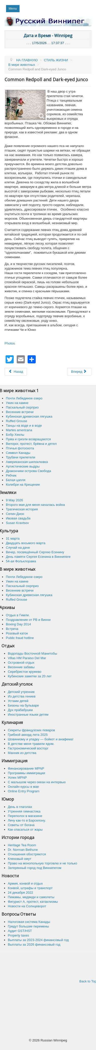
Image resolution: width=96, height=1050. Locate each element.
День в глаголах (20, 807)
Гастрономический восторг (28, 748)
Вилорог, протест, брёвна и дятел (31, 444)
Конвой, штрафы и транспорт (30, 888)
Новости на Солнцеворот (27, 906)
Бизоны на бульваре (23, 705)
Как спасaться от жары (25, 829)
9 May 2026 (14, 500)
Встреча (12, 629)
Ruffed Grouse (16, 421)
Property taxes (18, 935)
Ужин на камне (17, 403)
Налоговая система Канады (29, 922)
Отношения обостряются (27, 854)
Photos (10, 343)
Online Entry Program (24, 791)
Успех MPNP (17, 777)
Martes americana (19, 430)
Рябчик (11, 475)
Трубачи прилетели (20, 457)
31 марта (13, 538)
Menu (13, 8)
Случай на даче (18, 547)
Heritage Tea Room (22, 845)
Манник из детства (22, 753)
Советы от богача (21, 825)
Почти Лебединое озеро (24, 398)
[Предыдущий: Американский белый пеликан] (16, 371)
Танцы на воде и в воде (24, 425)
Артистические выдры (23, 466)
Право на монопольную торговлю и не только (42, 863)
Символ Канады (18, 453)
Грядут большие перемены (28, 926)
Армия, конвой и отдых (25, 883)
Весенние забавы (21, 667)
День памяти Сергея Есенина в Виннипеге (38, 557)
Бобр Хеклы (15, 434)
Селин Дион (15, 514)
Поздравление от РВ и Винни (28, 620)
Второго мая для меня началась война (35, 505)
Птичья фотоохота (20, 448)
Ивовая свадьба (18, 518)
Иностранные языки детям (28, 714)
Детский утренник (21, 692)
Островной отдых (21, 662)
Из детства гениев (21, 696)
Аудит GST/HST (20, 931)
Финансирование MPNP (26, 768)
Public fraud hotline (20, 638)
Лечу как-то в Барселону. (27, 820)
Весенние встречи (19, 412)
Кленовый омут (19, 859)
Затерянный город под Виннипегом (34, 868)
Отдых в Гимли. (18, 615)
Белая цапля (15, 480)
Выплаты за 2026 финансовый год (34, 944)
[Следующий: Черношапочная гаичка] (79, 371)
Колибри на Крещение (23, 484)
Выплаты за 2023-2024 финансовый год (38, 940)
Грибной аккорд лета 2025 (28, 735)
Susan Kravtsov (17, 523)
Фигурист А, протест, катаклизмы (33, 901)
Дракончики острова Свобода (28, 471)
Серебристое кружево (25, 672)
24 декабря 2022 (20, 892)
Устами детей (18, 701)
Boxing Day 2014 (18, 624)
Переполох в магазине (25, 816)
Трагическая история (22, 509)
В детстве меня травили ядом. (31, 744)
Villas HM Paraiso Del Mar (27, 658)
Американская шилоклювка (27, 462)
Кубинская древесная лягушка (29, 416)
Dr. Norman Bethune (23, 850)
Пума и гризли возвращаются (28, 439)
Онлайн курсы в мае (23, 787)
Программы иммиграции (26, 773)
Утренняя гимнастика (24, 811)
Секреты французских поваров (31, 730)
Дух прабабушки (20, 710)
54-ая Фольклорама (21, 561)
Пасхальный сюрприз (22, 407)
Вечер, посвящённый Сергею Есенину (35, 552)
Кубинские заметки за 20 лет (30, 676)
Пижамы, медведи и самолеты (31, 897)
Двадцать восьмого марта (25, 543)
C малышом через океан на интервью (37, 782)
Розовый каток (17, 633)
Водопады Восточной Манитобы (32, 653)
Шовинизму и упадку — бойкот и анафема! (40, 739)
